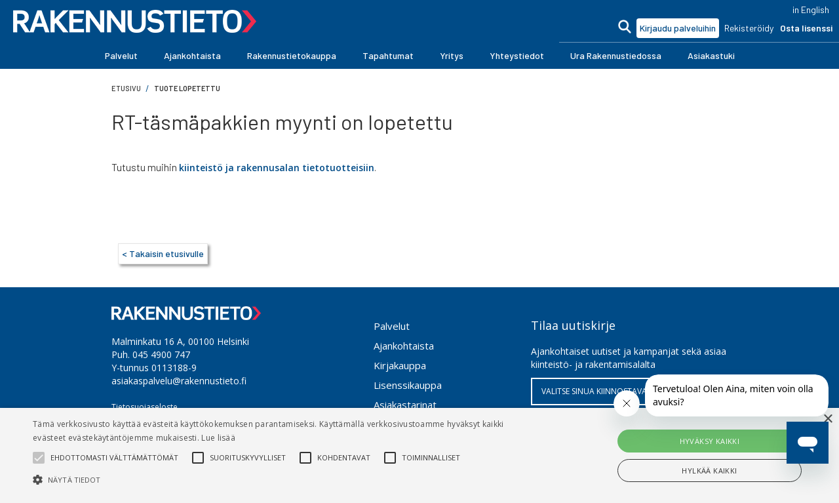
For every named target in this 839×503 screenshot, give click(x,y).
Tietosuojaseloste (144, 406)
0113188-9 (174, 367)
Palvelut (392, 325)
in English (810, 9)
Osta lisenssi (806, 27)
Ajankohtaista (404, 345)
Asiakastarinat (405, 404)
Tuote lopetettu (187, 88)
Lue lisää (218, 437)
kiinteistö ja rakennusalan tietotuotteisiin (276, 167)
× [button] (827, 419)
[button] (121, 56)
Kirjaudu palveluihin (678, 27)
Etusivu (126, 88)
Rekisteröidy (748, 27)
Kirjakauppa (400, 365)
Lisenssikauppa (408, 385)
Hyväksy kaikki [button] (710, 441)
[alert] (419, 455)
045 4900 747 (161, 354)
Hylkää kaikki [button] (709, 470)
